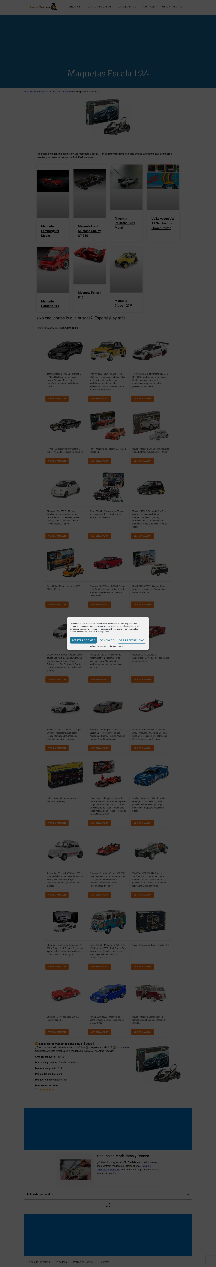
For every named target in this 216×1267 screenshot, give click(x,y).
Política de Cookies (98, 646)
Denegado (107, 640)
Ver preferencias (131, 640)
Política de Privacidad (117, 646)
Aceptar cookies (83, 640)
